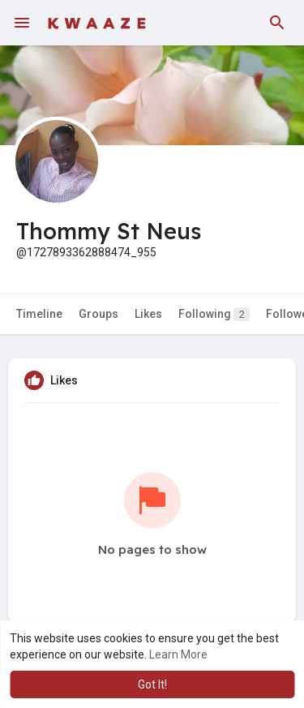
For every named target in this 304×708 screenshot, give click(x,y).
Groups (98, 313)
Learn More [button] (178, 654)
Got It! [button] (152, 684)
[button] (277, 22)
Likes (148, 313)
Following (214, 314)
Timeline (39, 313)
